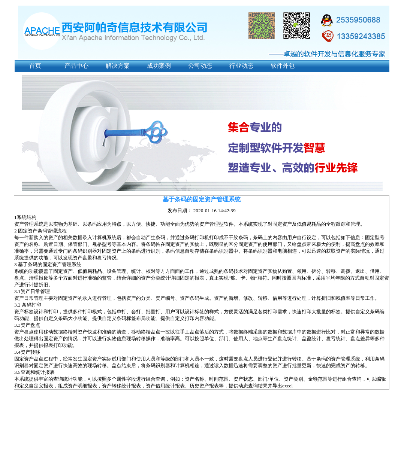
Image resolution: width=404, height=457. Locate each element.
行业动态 (241, 66)
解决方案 (118, 66)
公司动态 (200, 66)
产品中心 (76, 66)
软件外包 (283, 66)
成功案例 (159, 66)
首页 (35, 66)
